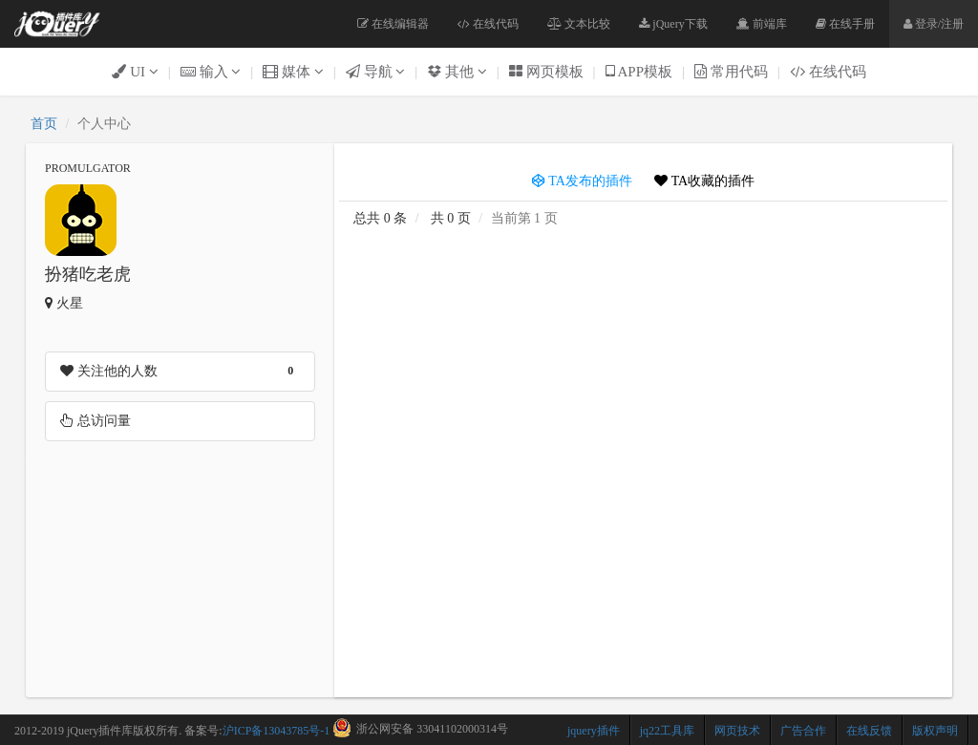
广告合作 (803, 730)
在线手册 (845, 24)
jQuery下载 (673, 24)
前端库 (761, 24)
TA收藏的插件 (704, 181)
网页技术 (737, 730)
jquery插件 (593, 730)
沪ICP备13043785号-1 (276, 730)
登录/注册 (934, 24)
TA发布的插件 (582, 181)
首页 (44, 124)
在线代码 (488, 24)
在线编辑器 (393, 24)
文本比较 (578, 24)
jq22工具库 (667, 730)
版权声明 (935, 730)
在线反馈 (869, 730)
